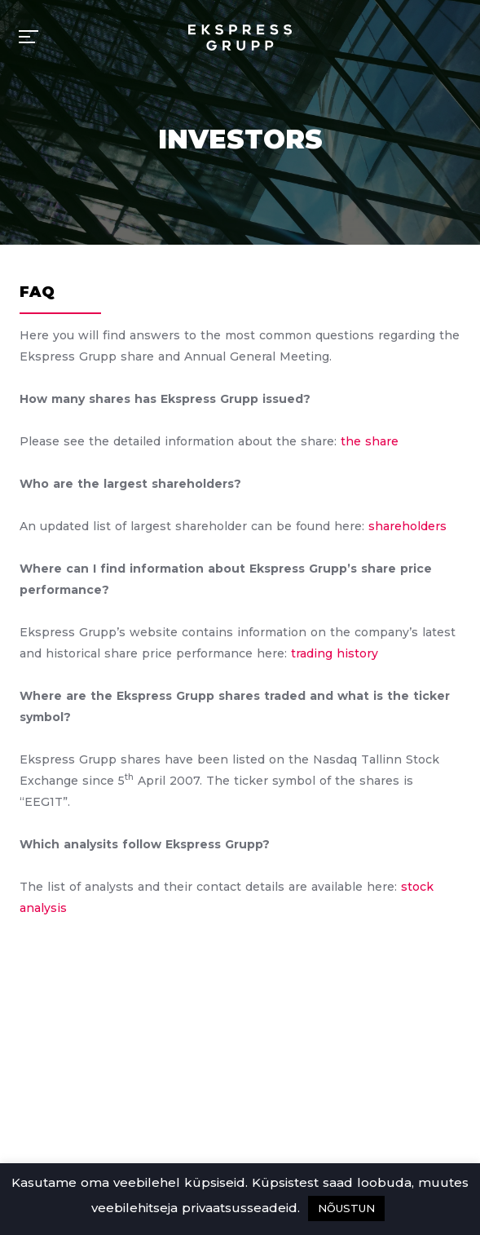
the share (370, 441)
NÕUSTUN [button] (346, 1208)
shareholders (407, 526)
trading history (334, 653)
